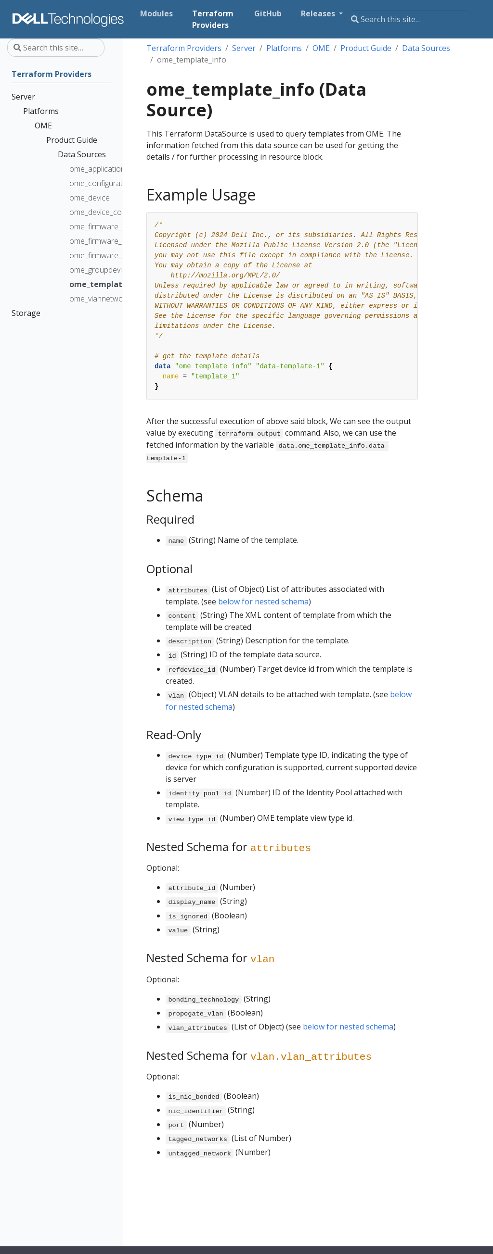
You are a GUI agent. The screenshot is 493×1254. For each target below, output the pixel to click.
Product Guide (365, 48)
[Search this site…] (408, 19)
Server (244, 48)
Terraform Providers (183, 48)
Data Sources (426, 48)
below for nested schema (263, 601)
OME (321, 48)
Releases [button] (319, 13)
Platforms (284, 48)
